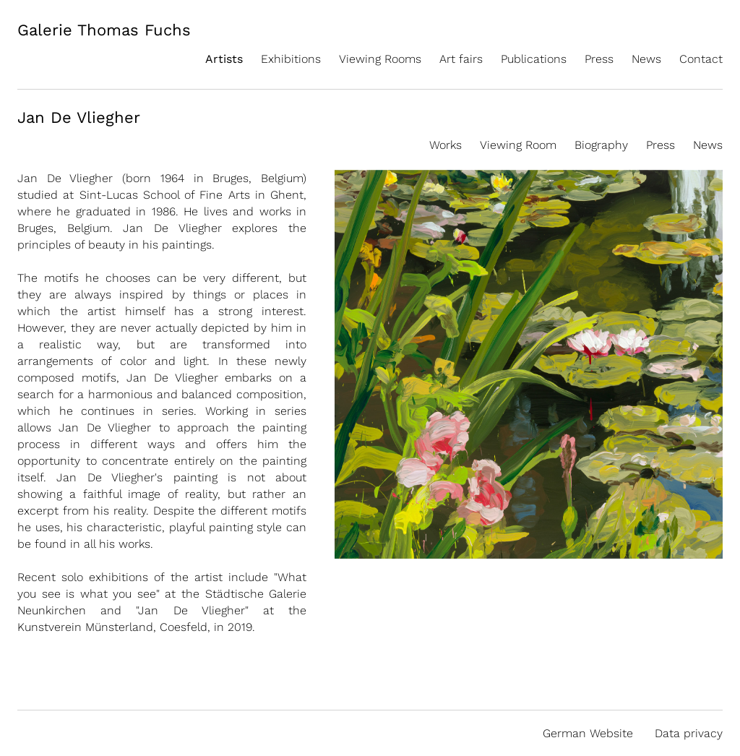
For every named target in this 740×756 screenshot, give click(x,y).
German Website (588, 733)
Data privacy (689, 733)
